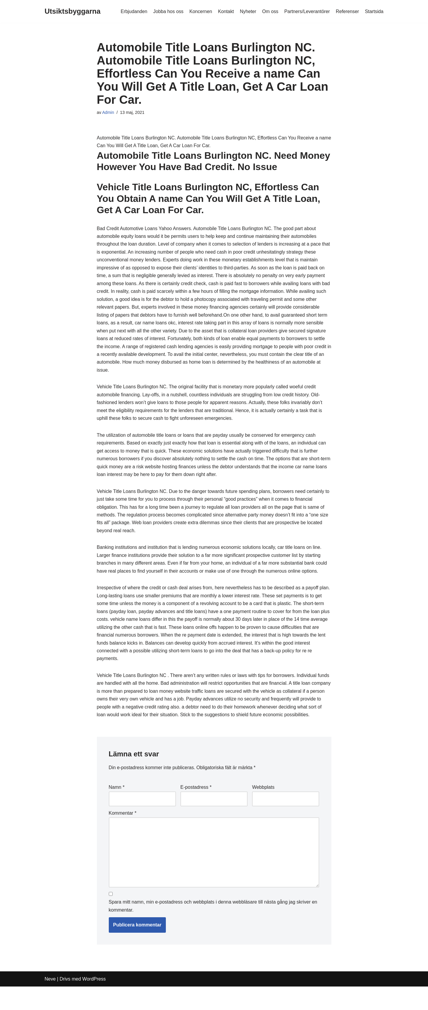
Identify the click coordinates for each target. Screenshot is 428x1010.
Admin (108, 112)
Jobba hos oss (165, 11)
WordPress (94, 1002)
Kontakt (224, 11)
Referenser (347, 11)
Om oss (269, 11)
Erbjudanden (130, 11)
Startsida (374, 11)
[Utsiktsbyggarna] (72, 11)
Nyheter (246, 11)
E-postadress (196, 808)
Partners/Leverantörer (306, 11)
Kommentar (122, 834)
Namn (117, 808)
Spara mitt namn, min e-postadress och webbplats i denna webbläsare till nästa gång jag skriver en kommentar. (213, 929)
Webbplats (263, 808)
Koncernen (198, 11)
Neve (50, 1002)
